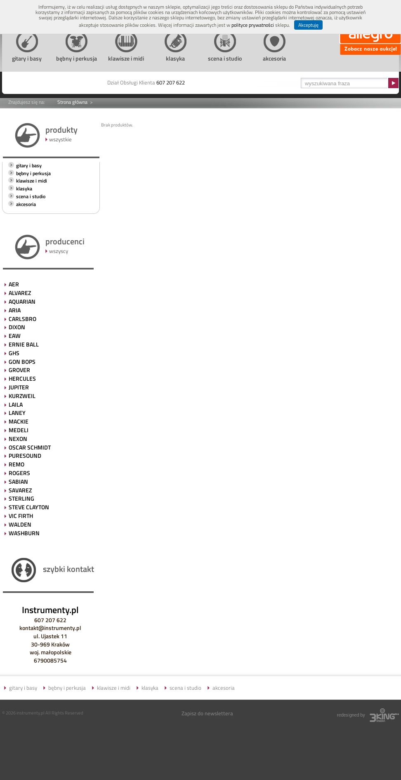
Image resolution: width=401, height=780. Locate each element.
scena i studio (30, 196)
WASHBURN (24, 533)
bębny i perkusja (33, 173)
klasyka (24, 188)
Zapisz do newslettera (207, 713)
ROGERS (19, 472)
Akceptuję (308, 25)
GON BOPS (22, 361)
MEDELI (18, 430)
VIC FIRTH (21, 515)
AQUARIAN (22, 301)
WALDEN (20, 524)
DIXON (17, 327)
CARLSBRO (22, 318)
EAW (15, 335)
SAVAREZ (20, 490)
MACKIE (18, 421)
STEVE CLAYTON (29, 507)
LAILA (16, 404)
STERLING (21, 498)
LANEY (17, 412)
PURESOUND (25, 455)
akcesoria (26, 204)
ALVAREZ (20, 292)
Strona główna (72, 102)
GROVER (19, 369)
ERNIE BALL (24, 344)
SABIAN (18, 481)
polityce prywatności (252, 25)
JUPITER (19, 387)
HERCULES (22, 378)
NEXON (18, 438)
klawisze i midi (31, 181)
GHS (14, 353)
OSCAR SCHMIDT (30, 447)
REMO (16, 464)
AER (14, 284)
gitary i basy (29, 165)
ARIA (15, 310)
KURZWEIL (22, 395)
